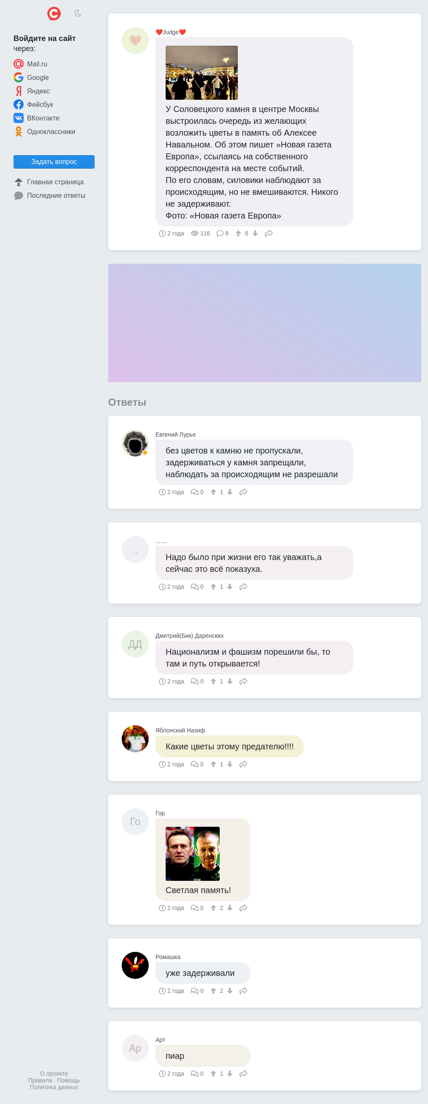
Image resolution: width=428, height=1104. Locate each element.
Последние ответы (49, 196)
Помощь (68, 1080)
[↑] (239, 233)
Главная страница (49, 182)
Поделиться (269, 232)
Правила (40, 1080)
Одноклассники (44, 131)
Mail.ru (30, 64)
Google (31, 77)
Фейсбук (33, 104)
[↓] (254, 233)
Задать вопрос (54, 161)
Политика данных (54, 1087)
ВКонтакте (37, 118)
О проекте (54, 1073)
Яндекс (32, 91)
